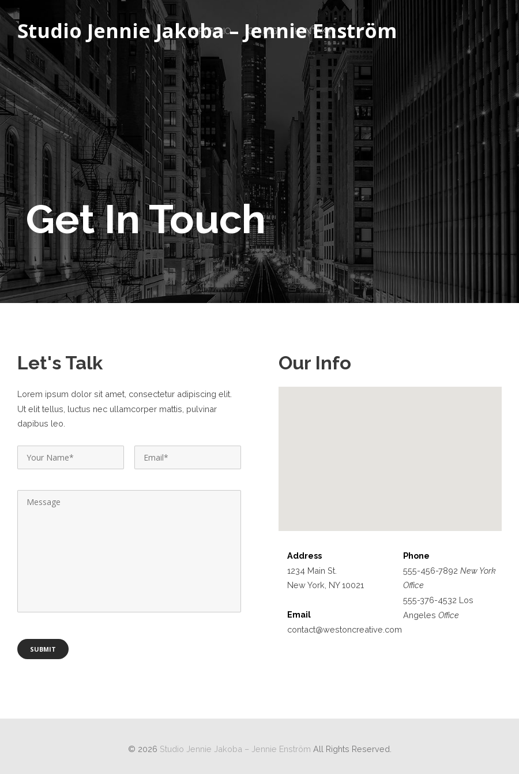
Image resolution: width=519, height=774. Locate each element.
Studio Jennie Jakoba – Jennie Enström (207, 31)
